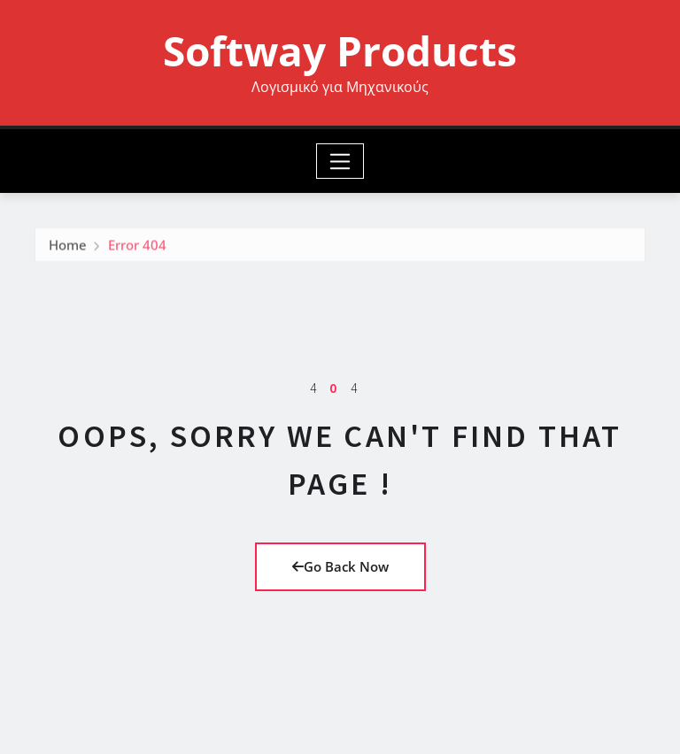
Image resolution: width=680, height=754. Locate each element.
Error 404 (137, 247)
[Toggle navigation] (340, 161)
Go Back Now (340, 566)
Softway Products (340, 50)
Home (68, 247)
